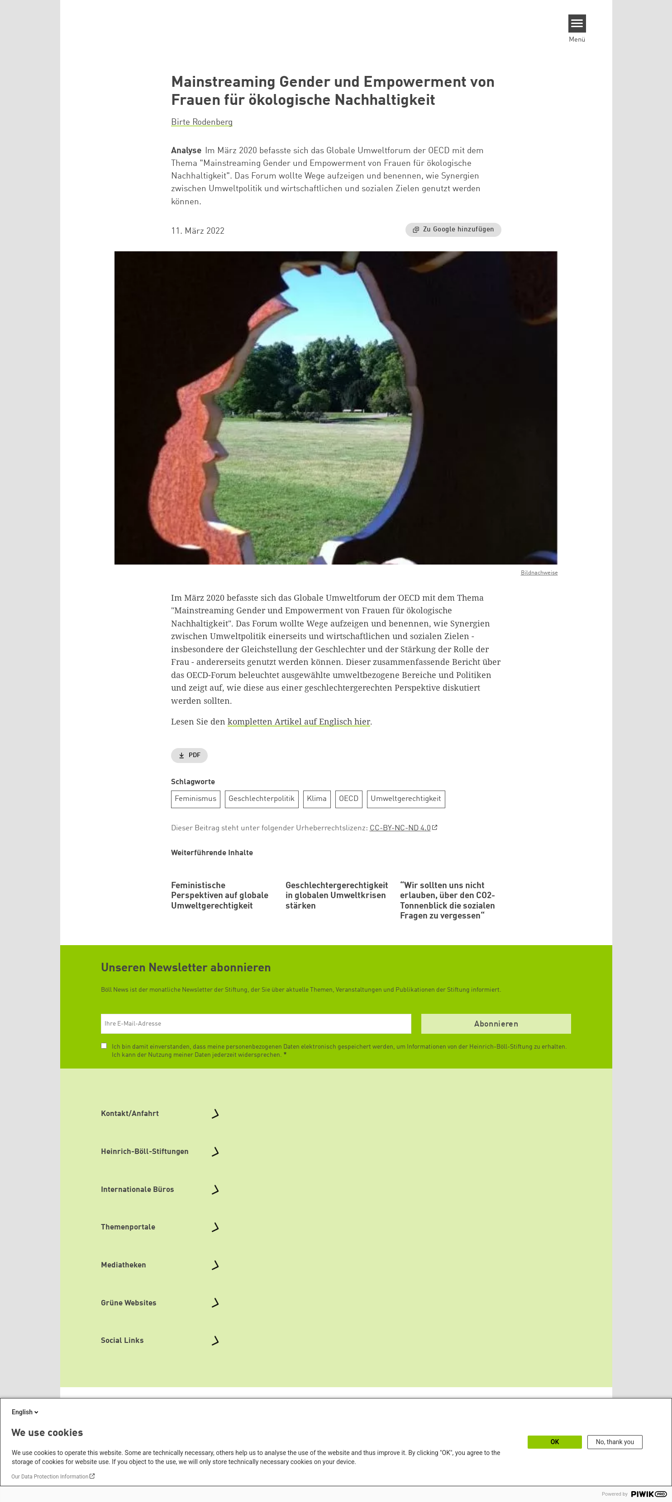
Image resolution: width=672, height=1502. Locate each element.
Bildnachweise (539, 573)
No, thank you (615, 1441)
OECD (348, 799)
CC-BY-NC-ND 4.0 (400, 828)
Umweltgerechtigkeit (406, 799)
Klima (317, 799)
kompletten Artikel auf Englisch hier (299, 721)
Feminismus (195, 799)
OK (555, 1441)
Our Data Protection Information (49, 1477)
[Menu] (577, 23)
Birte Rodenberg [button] (202, 122)
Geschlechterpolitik (262, 799)
